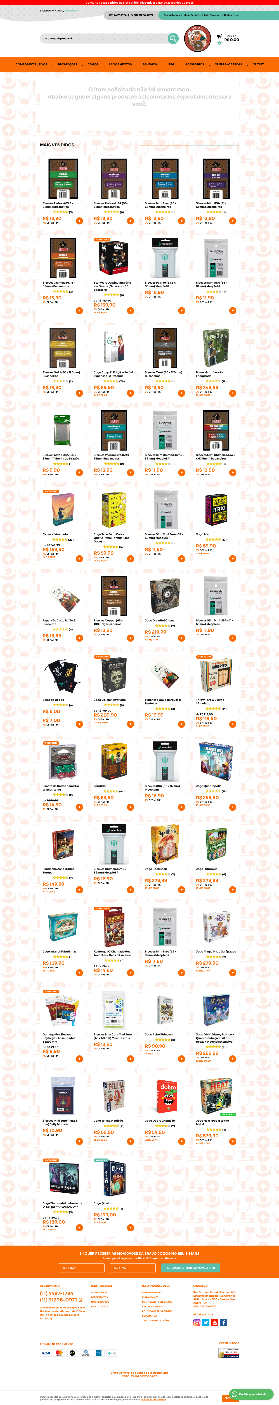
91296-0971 (143, 15)
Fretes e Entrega (152, 1306)
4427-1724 (118, 15)
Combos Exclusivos (31, 64)
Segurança (149, 1316)
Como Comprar (152, 1292)
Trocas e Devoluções (155, 1320)
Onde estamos (100, 1302)
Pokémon (150, 64)
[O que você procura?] (173, 38)
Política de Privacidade (157, 1311)
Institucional (101, 1285)
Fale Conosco (212, 15)
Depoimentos (99, 1297)
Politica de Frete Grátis (157, 1302)
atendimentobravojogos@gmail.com (62, 1307)
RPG (171, 64)
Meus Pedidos (192, 15)
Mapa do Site (150, 1297)
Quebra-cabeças (228, 64)
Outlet (258, 64)
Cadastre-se (231, 15)
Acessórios (194, 64)
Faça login (71, 10)
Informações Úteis (156, 1285)
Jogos (93, 64)
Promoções (67, 64)
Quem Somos (172, 15)
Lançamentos (120, 64)
